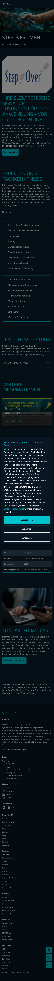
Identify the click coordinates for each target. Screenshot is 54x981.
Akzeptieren (27, 519)
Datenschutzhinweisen (14, 508)
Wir (5, 449)
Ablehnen (27, 528)
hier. (16, 512)
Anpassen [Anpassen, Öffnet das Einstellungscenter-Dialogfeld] (27, 537)
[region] (27, 490)
